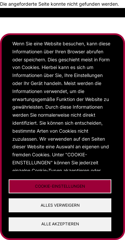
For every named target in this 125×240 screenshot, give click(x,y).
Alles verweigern (60, 205)
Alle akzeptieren (60, 223)
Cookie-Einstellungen (60, 186)
